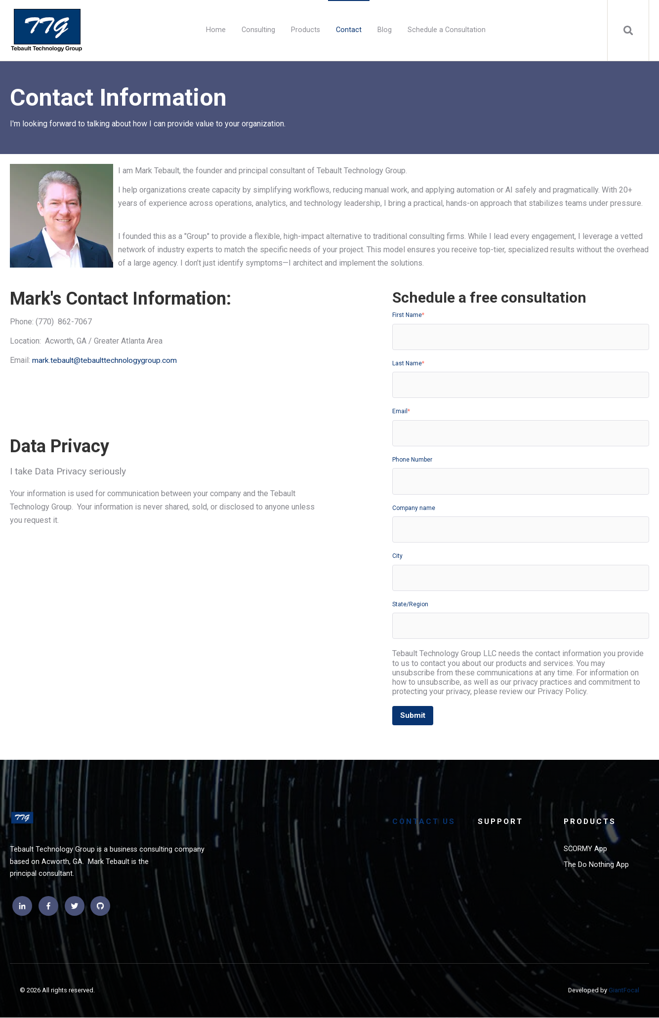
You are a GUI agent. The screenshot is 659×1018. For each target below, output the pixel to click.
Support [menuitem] (502, 822)
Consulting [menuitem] (258, 30)
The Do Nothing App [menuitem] (597, 865)
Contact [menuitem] (348, 30)
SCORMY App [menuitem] (586, 850)
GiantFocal (624, 990)
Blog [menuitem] (384, 30)
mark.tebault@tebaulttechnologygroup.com (105, 360)
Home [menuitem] (215, 30)
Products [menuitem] (305, 30)
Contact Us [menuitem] (424, 822)
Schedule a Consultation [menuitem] (446, 30)
